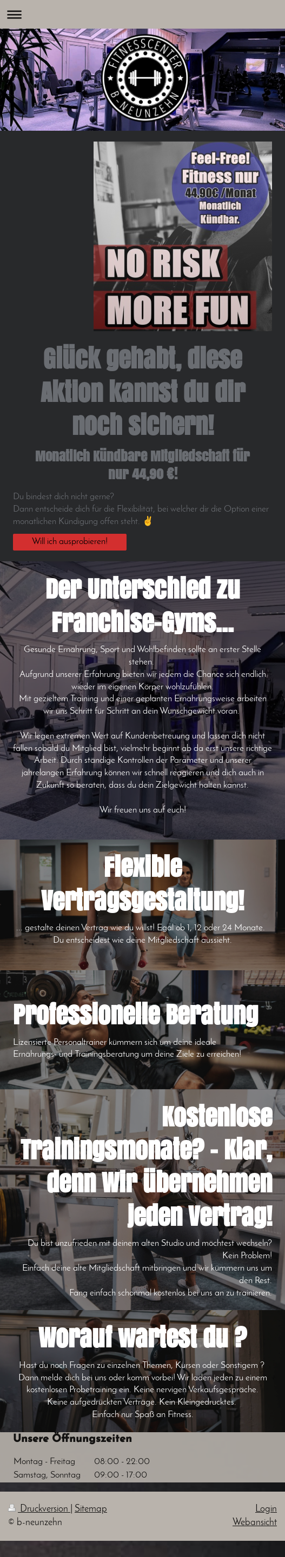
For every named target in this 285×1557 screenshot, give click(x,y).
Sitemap (91, 1509)
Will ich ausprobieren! (70, 541)
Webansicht (255, 1523)
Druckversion (39, 1509)
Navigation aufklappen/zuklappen (142, 14)
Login (266, 1509)
